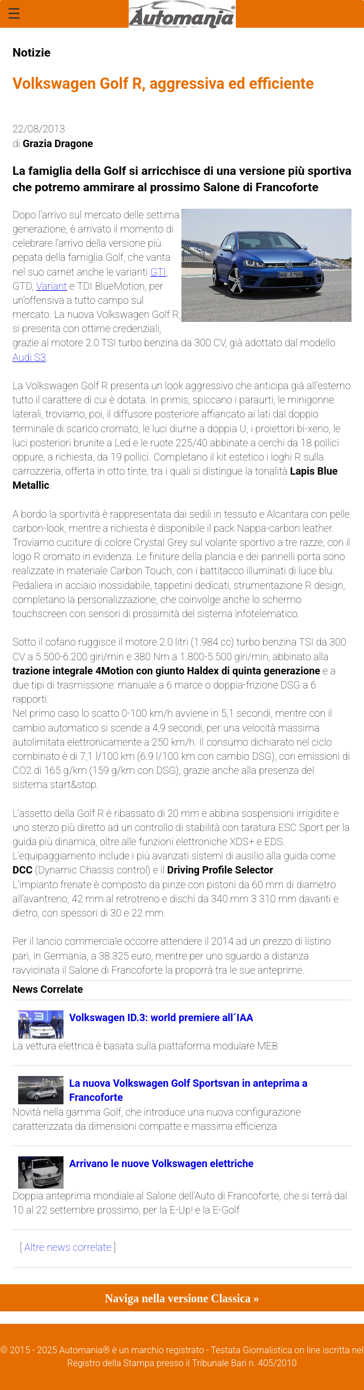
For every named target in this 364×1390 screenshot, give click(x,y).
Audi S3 (29, 357)
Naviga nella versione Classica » (182, 1298)
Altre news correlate (67, 1247)
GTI (158, 272)
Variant (51, 286)
